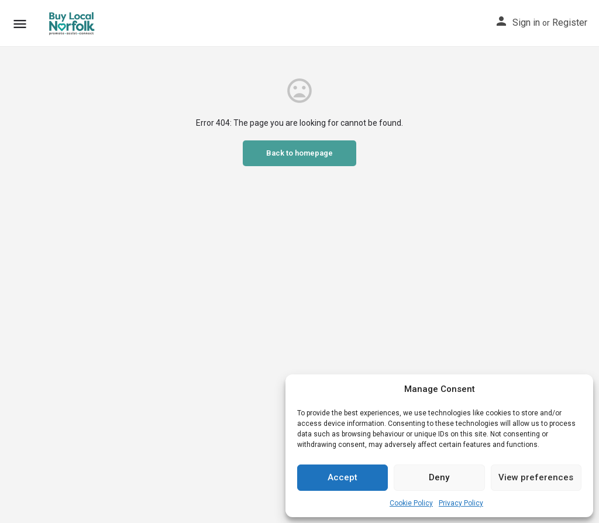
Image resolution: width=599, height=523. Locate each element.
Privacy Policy (461, 503)
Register (569, 22)
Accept (342, 477)
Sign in (526, 22)
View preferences (535, 477)
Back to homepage (299, 153)
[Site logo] (73, 23)
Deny (439, 477)
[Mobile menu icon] (20, 23)
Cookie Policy (411, 503)
